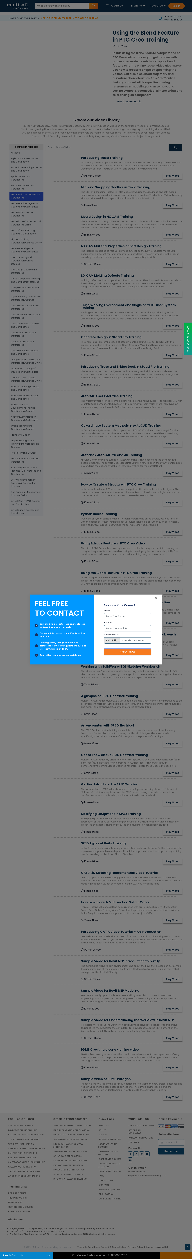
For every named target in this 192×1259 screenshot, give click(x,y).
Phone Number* (111, 634)
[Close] (156, 598)
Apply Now (128, 651)
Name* (107, 610)
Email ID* (108, 622)
